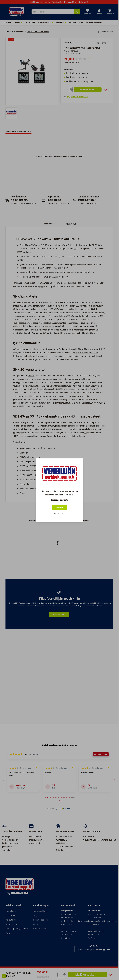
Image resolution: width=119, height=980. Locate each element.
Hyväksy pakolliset (59, 513)
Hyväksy (59, 507)
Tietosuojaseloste (59, 500)
